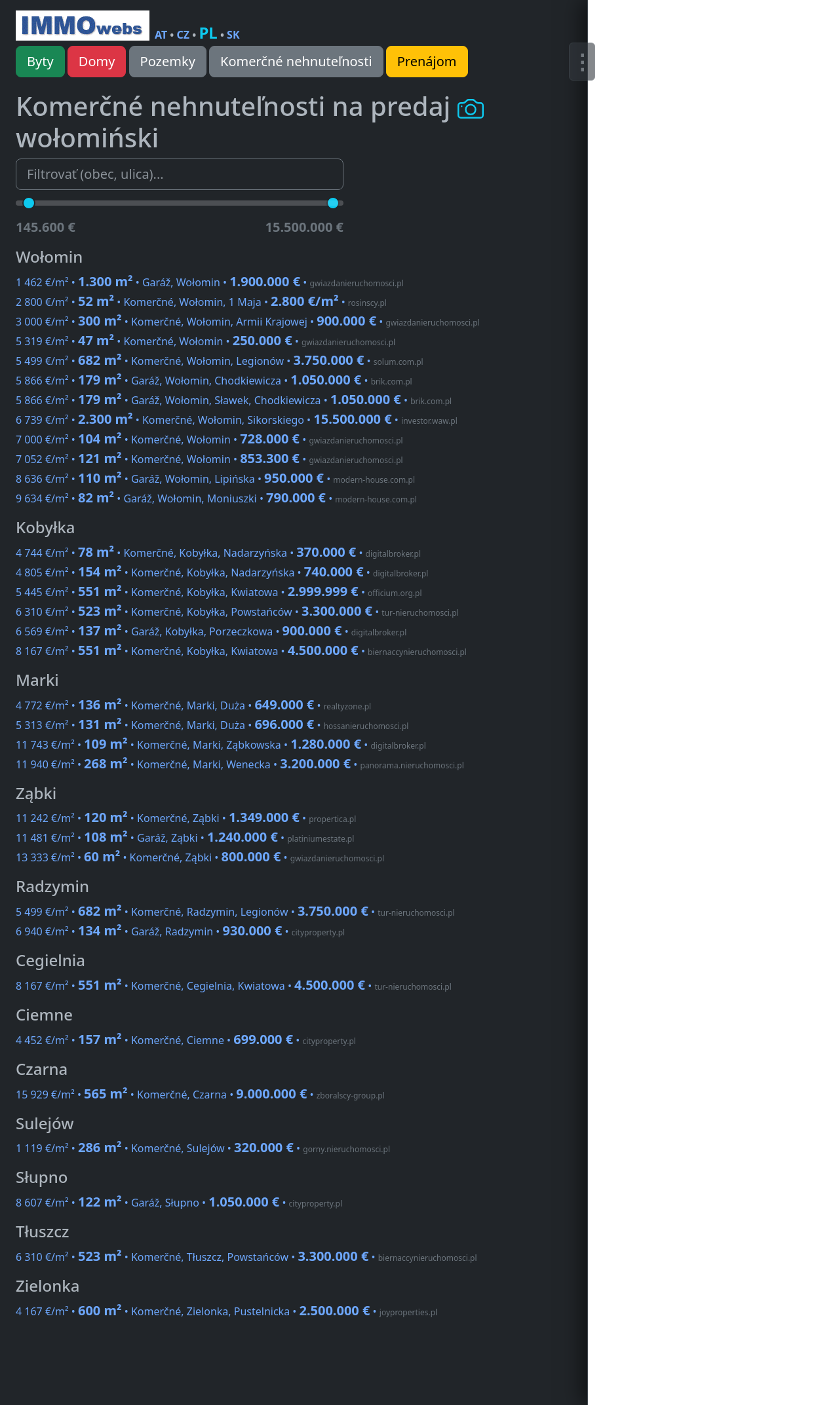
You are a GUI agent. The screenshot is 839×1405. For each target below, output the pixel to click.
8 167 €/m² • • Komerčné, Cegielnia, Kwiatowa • (234, 986)
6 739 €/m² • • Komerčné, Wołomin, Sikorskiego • (237, 420)
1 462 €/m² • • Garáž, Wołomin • (210, 282)
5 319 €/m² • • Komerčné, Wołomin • (205, 341)
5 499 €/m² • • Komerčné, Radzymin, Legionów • (235, 912)
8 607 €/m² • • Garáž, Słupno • (179, 1202)
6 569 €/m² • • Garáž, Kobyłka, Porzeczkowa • (211, 631)
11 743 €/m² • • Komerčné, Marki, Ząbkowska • (221, 745)
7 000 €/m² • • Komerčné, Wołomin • (209, 439)
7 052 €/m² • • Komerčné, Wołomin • (209, 459)
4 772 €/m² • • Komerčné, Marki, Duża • (193, 705)
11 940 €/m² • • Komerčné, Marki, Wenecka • (240, 764)
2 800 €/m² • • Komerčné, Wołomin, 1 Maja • (201, 302)
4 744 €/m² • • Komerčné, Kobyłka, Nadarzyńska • (218, 553)
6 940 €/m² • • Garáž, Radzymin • (180, 931)
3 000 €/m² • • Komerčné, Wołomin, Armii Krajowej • (248, 321)
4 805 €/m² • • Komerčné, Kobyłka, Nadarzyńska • (222, 572)
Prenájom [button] (427, 61)
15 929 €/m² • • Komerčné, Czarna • (200, 1094)
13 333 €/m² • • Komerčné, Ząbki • (200, 857)
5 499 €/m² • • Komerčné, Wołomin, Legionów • (219, 361)
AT (161, 35)
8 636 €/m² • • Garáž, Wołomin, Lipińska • (215, 479)
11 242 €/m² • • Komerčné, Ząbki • (186, 818)
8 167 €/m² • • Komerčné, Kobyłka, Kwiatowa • (241, 651)
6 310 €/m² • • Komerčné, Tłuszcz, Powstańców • (246, 1257)
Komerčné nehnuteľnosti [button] (296, 61)
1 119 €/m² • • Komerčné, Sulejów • (203, 1148)
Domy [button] (97, 61)
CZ (183, 35)
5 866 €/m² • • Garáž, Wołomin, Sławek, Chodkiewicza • (234, 400)
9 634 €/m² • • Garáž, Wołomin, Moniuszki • (216, 498)
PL (208, 32)
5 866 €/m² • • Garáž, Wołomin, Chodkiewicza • (214, 380)
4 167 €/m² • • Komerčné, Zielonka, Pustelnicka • (226, 1311)
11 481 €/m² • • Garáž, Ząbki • (185, 838)
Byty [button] (40, 61)
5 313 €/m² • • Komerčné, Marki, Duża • (212, 725)
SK (233, 35)
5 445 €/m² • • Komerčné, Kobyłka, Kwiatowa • (219, 592)
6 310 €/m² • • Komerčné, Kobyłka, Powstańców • (237, 612)
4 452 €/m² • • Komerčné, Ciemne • (186, 1040)
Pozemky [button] (167, 61)
